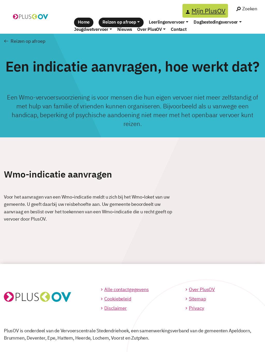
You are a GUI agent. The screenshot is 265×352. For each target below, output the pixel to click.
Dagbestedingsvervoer (216, 22)
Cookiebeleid (117, 299)
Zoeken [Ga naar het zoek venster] (249, 9)
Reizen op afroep (119, 22)
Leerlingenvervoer (167, 22)
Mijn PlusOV (208, 10)
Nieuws (124, 29)
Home (84, 22)
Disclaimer (115, 308)
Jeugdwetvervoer (91, 29)
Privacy (196, 308)
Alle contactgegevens (126, 289)
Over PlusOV (149, 29)
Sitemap (197, 299)
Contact (179, 29)
